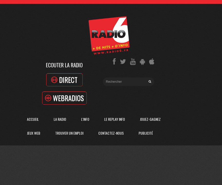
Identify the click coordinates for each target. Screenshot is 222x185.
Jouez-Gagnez (150, 119)
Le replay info (114, 119)
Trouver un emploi (69, 133)
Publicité (146, 133)
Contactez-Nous (111, 133)
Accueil (33, 119)
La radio (60, 119)
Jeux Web (33, 133)
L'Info (85, 119)
